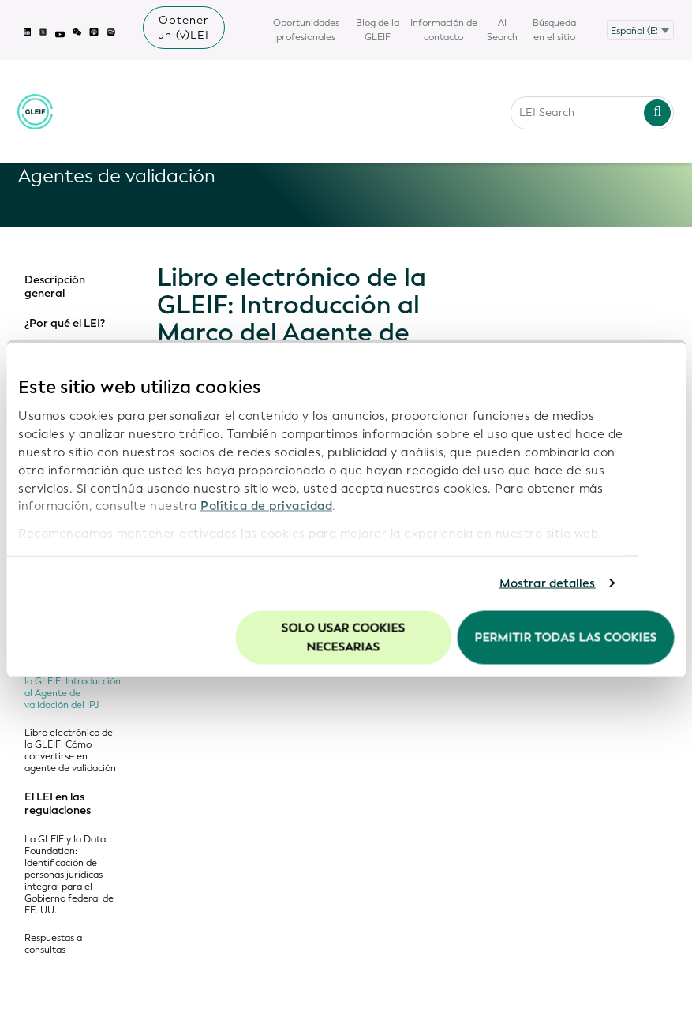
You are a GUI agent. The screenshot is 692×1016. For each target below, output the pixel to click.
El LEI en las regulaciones (57, 804)
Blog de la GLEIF (377, 30)
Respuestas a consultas (53, 944)
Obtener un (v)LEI (183, 28)
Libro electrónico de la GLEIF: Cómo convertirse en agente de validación (70, 750)
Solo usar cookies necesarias (344, 637)
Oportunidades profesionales (306, 30)
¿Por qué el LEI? (64, 324)
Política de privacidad (266, 506)
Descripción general (54, 287)
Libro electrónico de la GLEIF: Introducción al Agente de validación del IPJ (72, 687)
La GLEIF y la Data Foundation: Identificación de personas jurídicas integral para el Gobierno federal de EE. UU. (69, 875)
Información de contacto (443, 30)
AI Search (502, 30)
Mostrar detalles (547, 583)
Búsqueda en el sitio (554, 30)
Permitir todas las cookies (565, 637)
